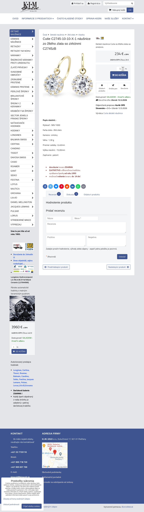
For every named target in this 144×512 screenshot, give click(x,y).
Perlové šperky (23, 91)
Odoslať (122, 256)
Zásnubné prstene (23, 81)
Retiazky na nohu (20, 51)
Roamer (23, 166)
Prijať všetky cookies (31, 506)
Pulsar (15, 211)
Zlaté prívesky (23, 67)
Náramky (23, 55)
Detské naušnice (23, 33)
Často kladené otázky (70, 19)
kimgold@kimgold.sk (20, 476)
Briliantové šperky (23, 97)
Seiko (14, 175)
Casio (14, 162)
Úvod (15, 19)
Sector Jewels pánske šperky (19, 117)
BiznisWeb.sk (127, 506)
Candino (15, 148)
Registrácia (94, 3)
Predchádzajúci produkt (56, 267)
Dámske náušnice (23, 40)
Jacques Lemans (23, 207)
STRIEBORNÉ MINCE (21, 220)
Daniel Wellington (21, 202)
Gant (23, 171)
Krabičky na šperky (22, 111)
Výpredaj (23, 224)
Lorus (23, 216)
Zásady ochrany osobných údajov (16, 498)
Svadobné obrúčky (23, 73)
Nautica (15, 189)
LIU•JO (23, 198)
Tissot (23, 153)
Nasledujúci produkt (118, 267)
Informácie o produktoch (38, 19)
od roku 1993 (33, 11)
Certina (23, 144)
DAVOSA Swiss (23, 157)
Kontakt (128, 19)
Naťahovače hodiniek (18, 124)
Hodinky (23, 131)
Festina (23, 180)
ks (14, 347)
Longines (23, 135)
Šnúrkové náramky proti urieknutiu (22, 61)
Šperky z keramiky (23, 105)
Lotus (14, 184)
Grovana (23, 193)
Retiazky (23, 46)
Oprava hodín (93, 19)
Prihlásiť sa (77, 3)
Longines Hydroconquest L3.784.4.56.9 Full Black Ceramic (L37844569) (22, 279)
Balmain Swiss (23, 139)
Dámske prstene (23, 87)
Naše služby (112, 19)
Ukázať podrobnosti (11, 504)
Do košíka (119, 75)
